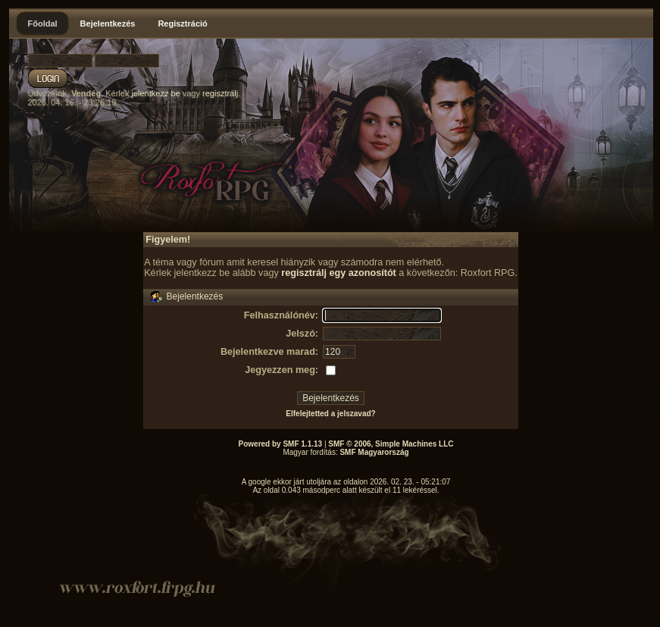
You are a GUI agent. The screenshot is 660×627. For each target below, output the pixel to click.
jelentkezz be (155, 93)
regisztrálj (220, 93)
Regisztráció (182, 23)
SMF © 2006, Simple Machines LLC (390, 444)
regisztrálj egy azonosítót (338, 273)
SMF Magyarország (373, 452)
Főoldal (43, 23)
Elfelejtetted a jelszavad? (330, 413)
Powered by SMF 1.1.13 (281, 444)
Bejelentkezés (108, 23)
